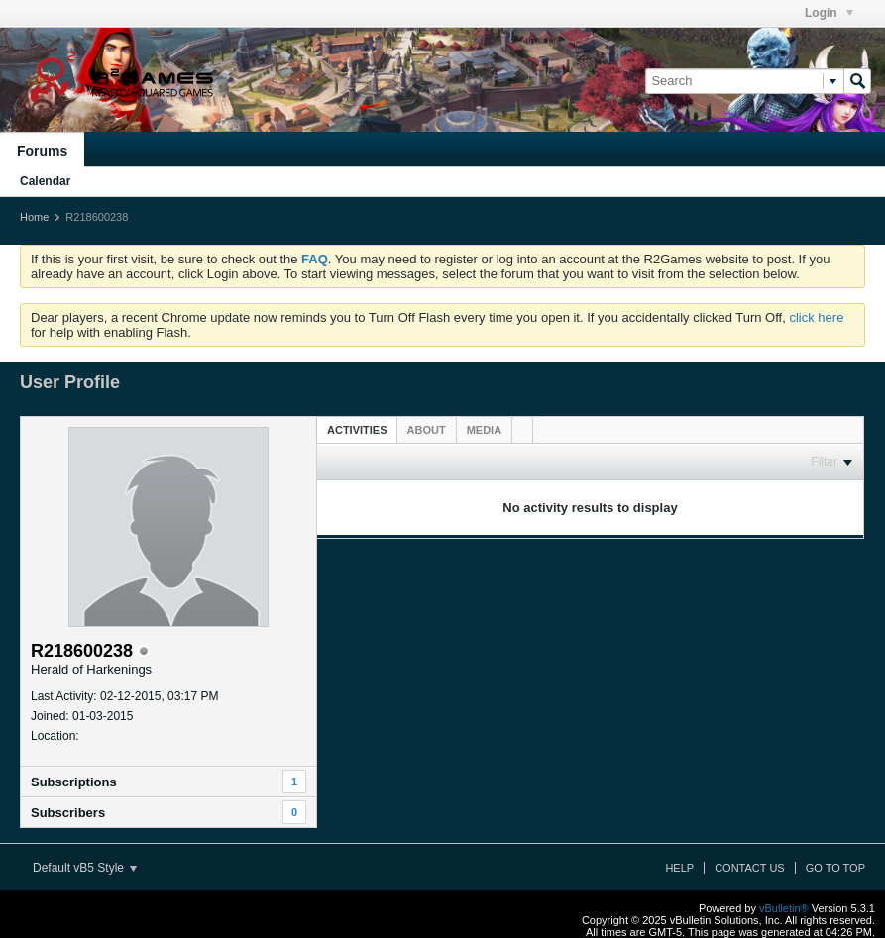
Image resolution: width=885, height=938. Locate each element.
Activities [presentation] (357, 430)
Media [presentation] (484, 430)
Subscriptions (74, 782)
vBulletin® (784, 908)
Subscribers (68, 812)
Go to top (835, 868)
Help (679, 868)
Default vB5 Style (85, 868)
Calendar (45, 181)
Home (34, 217)
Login (829, 13)
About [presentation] (426, 430)
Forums (42, 150)
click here (816, 317)
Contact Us (750, 868)
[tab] (357, 429)
